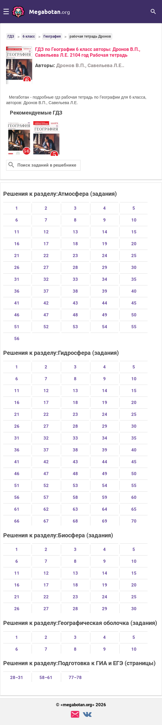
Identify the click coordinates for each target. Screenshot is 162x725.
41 (16, 303)
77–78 (75, 677)
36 (16, 291)
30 (133, 267)
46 (16, 315)
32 (46, 279)
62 (46, 509)
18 (75, 243)
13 (75, 232)
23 (75, 255)
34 (104, 279)
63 (75, 509)
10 (133, 220)
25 (133, 255)
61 (16, 509)
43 (75, 303)
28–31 (16, 677)
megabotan (49, 11)
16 (16, 243)
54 (104, 326)
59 (104, 497)
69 (104, 521)
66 (16, 521)
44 (104, 303)
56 (16, 338)
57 (46, 497)
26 (16, 267)
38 (75, 291)
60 (133, 497)
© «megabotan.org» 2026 (81, 705)
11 (16, 232)
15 (133, 232)
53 (75, 326)
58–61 (45, 677)
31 (16, 279)
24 (104, 255)
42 (46, 303)
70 (133, 521)
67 (46, 521)
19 (104, 243)
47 (46, 315)
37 (46, 291)
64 (104, 509)
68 (75, 521)
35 (133, 279)
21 (16, 255)
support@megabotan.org (75, 714)
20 (133, 243)
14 (104, 232)
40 (133, 291)
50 (133, 315)
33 (75, 279)
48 (75, 315)
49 (104, 315)
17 (46, 243)
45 (133, 303)
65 (133, 509)
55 (133, 326)
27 (46, 267)
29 (104, 267)
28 (75, 267)
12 (46, 232)
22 (46, 255)
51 (16, 326)
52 (46, 326)
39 (104, 291)
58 (75, 497)
